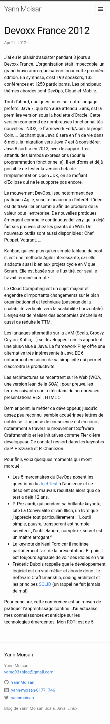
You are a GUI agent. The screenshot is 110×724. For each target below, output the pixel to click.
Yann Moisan (23, 9)
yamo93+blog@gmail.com (28, 672)
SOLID (45, 584)
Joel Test (48, 483)
